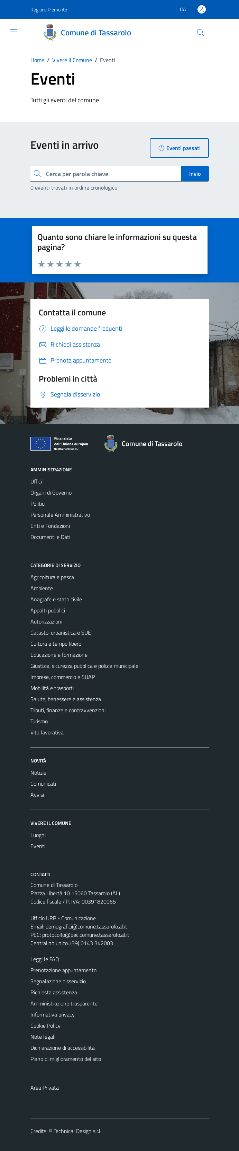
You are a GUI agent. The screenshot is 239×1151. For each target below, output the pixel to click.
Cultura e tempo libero (55, 643)
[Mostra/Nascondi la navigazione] (14, 32)
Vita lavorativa (47, 732)
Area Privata (44, 1087)
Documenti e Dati (50, 537)
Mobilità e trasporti (52, 688)
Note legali (42, 1036)
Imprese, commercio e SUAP (62, 677)
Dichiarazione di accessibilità (62, 1048)
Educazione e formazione (59, 655)
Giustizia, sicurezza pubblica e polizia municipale (84, 666)
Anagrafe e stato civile (56, 599)
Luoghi (38, 835)
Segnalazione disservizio (58, 981)
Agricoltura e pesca (52, 577)
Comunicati (43, 783)
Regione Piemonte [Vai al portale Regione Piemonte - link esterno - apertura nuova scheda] (48, 9)
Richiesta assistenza (53, 992)
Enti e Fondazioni (50, 526)
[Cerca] (200, 32)
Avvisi (37, 795)
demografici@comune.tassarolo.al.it (86, 926)
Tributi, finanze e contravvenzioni (67, 710)
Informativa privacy (52, 1014)
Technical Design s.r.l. (77, 1131)
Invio (195, 173)
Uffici (36, 481)
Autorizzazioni (46, 621)
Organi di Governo (51, 492)
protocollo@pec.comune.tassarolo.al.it (85, 935)
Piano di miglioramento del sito (65, 1059)
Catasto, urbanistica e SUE (60, 632)
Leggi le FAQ (44, 959)
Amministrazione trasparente (64, 1003)
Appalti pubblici (47, 610)
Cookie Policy (45, 1025)
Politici (37, 503)
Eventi (37, 846)
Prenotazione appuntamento (63, 970)
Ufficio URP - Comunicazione (63, 918)
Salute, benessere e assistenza (65, 699)
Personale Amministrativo (60, 515)
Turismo (39, 721)
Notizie (38, 772)
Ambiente (41, 588)
